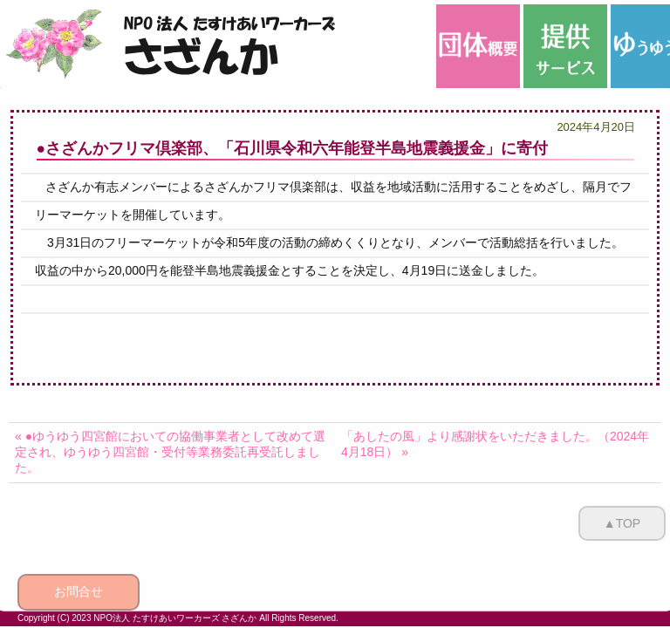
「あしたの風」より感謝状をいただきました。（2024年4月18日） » (495, 444)
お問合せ (78, 591)
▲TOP (622, 523)
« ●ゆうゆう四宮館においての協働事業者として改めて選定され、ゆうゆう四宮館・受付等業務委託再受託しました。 (170, 451)
